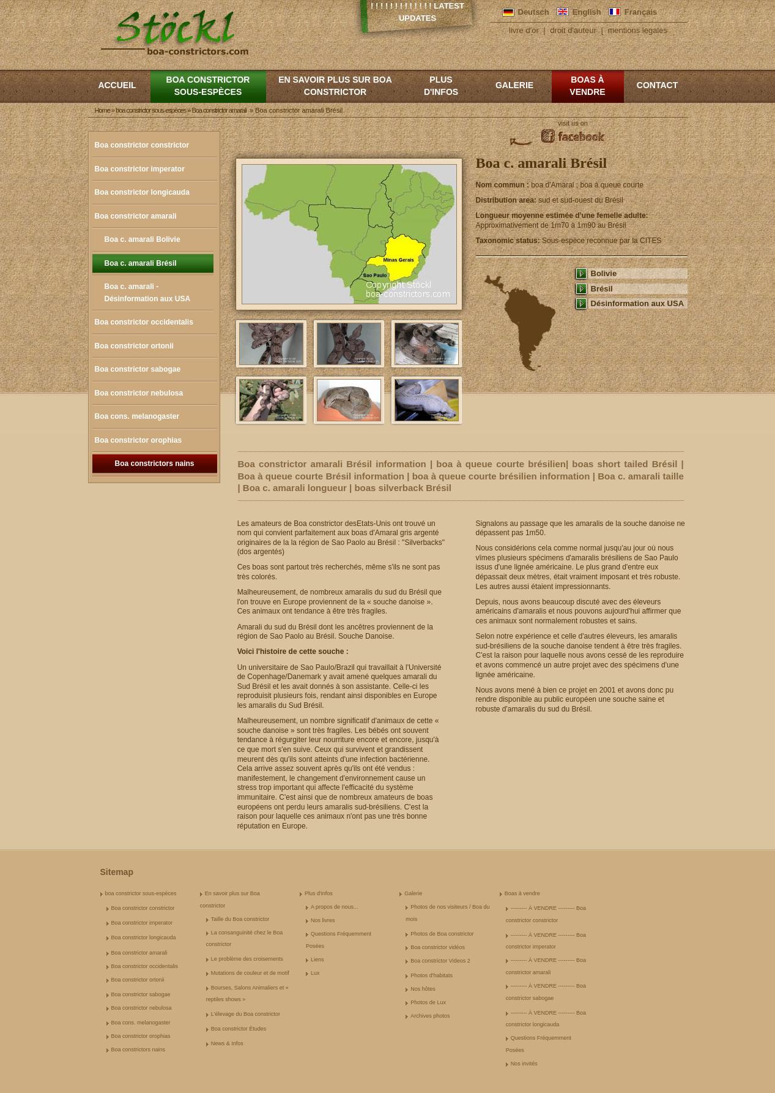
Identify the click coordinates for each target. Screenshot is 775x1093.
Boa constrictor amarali (136, 216)
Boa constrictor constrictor (142, 145)
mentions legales (637, 30)
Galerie (514, 85)
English (587, 12)
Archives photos (430, 1016)
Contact (657, 85)
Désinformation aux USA (637, 303)
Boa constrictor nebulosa (139, 393)
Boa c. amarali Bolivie (142, 239)
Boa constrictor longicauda (142, 192)
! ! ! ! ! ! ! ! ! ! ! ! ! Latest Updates (417, 12)
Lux (315, 973)
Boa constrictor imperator (140, 169)
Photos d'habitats (431, 975)
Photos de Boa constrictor (441, 934)
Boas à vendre (587, 86)
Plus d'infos (441, 86)
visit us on (573, 123)
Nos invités (524, 1064)
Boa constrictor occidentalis (144, 322)
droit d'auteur (573, 30)
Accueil (117, 85)
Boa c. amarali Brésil (141, 263)
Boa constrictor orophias (138, 440)
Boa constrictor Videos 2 (440, 961)
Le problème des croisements (247, 959)
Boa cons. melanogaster (137, 416)
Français (641, 12)
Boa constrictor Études (239, 1029)
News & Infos (227, 1043)
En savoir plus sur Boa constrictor (335, 86)
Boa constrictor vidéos (437, 947)
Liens (317, 959)
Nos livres (323, 920)
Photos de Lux (428, 1002)
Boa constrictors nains (154, 463)
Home (102, 110)
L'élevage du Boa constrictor (245, 1014)
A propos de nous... (334, 907)
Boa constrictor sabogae (138, 369)
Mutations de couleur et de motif (250, 973)
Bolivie (604, 273)
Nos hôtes (423, 989)
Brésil (602, 288)
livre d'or (524, 30)
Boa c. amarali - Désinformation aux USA (148, 292)
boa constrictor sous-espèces (208, 86)
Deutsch (533, 12)
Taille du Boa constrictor (240, 919)
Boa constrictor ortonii (134, 346)
